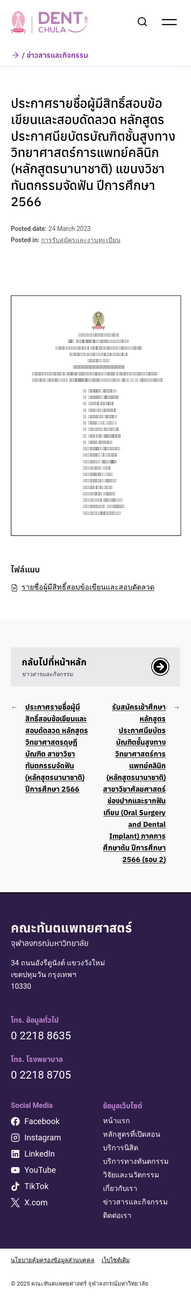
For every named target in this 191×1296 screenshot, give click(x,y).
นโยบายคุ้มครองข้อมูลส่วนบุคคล (52, 1260)
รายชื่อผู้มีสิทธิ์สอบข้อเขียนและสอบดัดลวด (82, 587)
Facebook (42, 1121)
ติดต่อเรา (117, 1215)
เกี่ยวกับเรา (120, 1188)
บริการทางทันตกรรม (136, 1161)
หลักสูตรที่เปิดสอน (131, 1134)
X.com (36, 1202)
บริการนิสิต (120, 1148)
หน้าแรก (116, 1120)
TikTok (36, 1186)
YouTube (40, 1170)
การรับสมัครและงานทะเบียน (81, 240)
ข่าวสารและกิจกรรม (135, 1202)
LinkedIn (39, 1153)
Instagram (42, 1137)
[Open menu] (169, 22)
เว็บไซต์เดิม (116, 1260)
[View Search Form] (142, 22)
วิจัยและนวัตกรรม (131, 1175)
